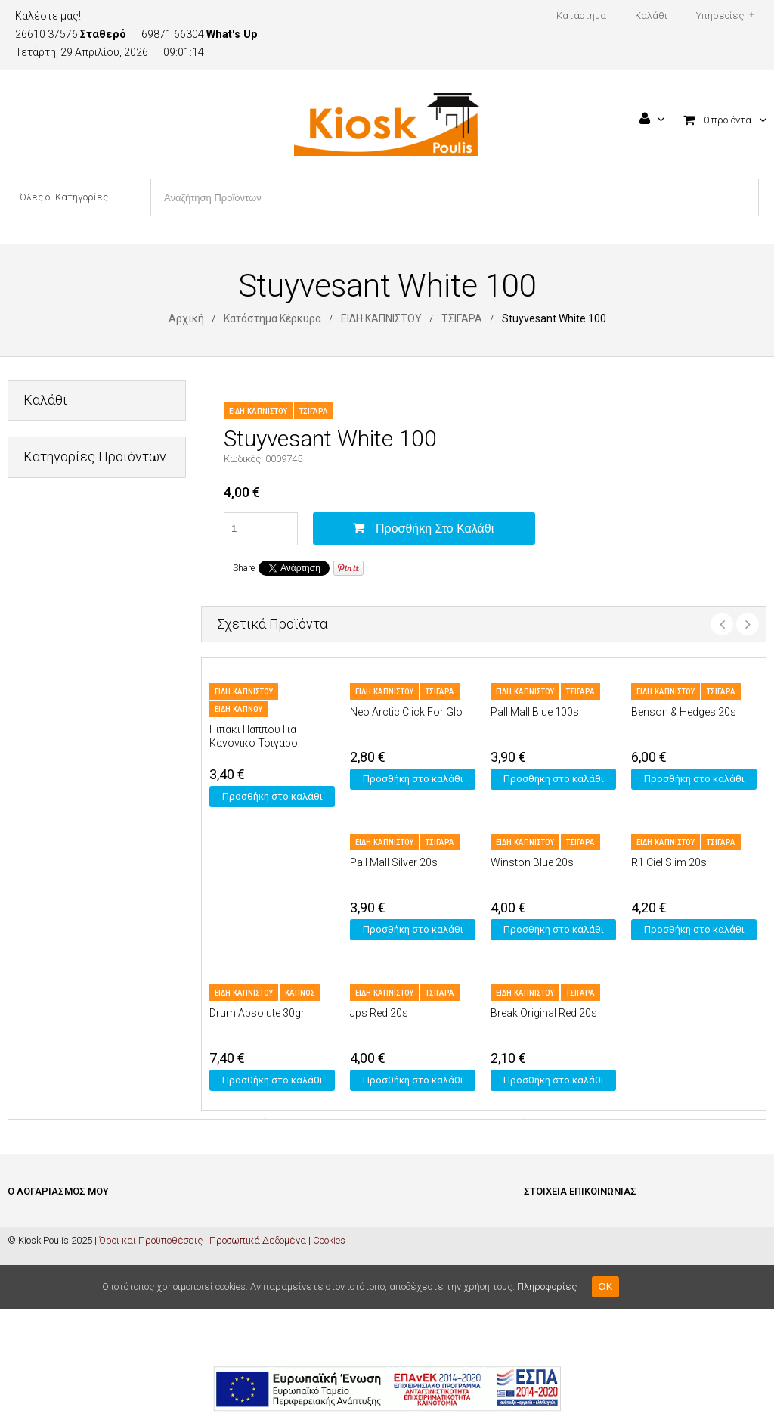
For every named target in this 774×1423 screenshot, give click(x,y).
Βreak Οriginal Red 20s (544, 1013)
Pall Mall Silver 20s (394, 862)
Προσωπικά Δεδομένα (257, 1354)
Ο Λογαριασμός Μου (51, 1289)
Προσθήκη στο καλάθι (435, 528)
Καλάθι (24, 1244)
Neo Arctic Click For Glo (406, 712)
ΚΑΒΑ (35, 703)
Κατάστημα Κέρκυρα (272, 318)
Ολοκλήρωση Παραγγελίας (68, 1266)
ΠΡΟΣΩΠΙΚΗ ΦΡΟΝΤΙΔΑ (75, 814)
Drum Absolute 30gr (257, 1013)
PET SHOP (45, 555)
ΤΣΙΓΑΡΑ (461, 318)
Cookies (329, 1354)
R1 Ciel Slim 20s (669, 862)
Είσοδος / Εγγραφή (48, 1221)
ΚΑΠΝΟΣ (300, 993)
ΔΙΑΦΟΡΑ (43, 592)
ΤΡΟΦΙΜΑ (44, 851)
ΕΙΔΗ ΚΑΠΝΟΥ (238, 709)
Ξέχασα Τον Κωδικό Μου (59, 1312)
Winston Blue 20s (532, 862)
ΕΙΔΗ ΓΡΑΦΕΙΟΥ (56, 629)
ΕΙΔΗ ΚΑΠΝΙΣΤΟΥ (381, 318)
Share (244, 568)
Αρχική (186, 318)
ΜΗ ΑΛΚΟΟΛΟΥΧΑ (63, 777)
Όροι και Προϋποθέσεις (151, 1354)
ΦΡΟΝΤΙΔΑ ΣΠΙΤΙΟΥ (65, 888)
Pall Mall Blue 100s (535, 712)
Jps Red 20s (379, 1013)
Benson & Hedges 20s (683, 712)
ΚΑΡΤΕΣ (40, 740)
